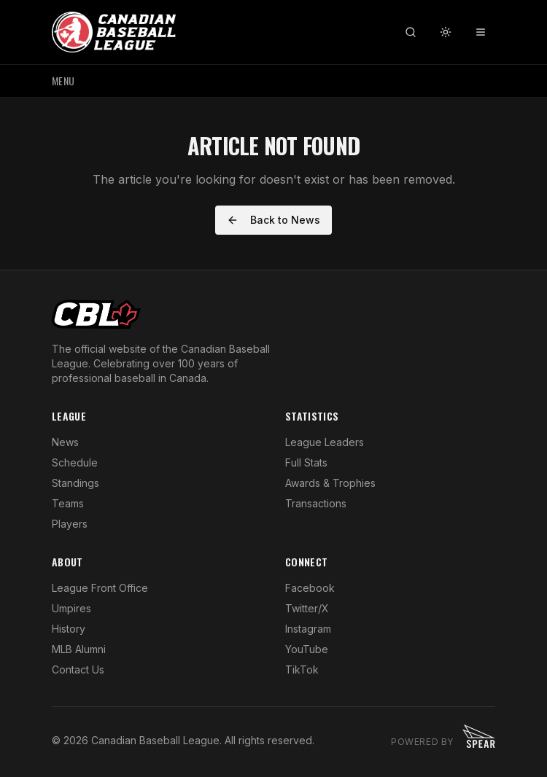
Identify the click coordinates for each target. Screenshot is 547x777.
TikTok (302, 669)
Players (70, 524)
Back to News (273, 220)
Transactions (315, 503)
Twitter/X (307, 608)
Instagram (308, 628)
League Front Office (100, 588)
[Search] (410, 32)
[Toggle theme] (445, 32)
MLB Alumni (79, 649)
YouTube (306, 649)
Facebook (310, 588)
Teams (68, 503)
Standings (75, 483)
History (68, 628)
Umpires (71, 608)
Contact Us (78, 669)
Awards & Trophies (330, 483)
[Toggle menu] (480, 32)
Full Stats (306, 462)
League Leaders (324, 442)
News (65, 442)
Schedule (75, 462)
